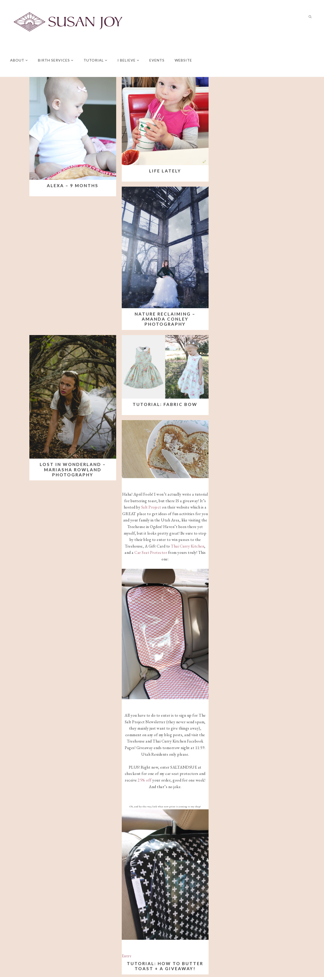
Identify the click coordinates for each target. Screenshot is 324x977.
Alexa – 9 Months (72, 185)
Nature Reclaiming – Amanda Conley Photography (165, 319)
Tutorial (95, 60)
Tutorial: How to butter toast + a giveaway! (165, 966)
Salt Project (151, 507)
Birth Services (55, 60)
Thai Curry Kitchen (187, 546)
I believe (128, 60)
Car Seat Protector (150, 552)
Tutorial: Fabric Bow (165, 404)
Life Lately (165, 170)
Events (157, 60)
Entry (127, 956)
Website (183, 60)
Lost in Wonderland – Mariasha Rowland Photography (73, 469)
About (19, 60)
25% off (145, 780)
